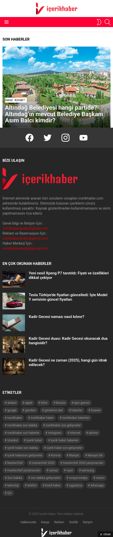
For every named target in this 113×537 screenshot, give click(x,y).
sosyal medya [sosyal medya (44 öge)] (78, 478)
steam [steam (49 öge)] (100, 478)
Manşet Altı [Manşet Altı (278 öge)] (95, 455)
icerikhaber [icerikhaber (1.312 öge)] (14, 418)
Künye (45, 522)
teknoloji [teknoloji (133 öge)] (12, 485)
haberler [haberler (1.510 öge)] (77, 410)
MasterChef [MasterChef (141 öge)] (15, 463)
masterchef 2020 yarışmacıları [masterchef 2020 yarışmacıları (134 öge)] (83, 463)
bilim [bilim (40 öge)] (44, 403)
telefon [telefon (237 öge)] (31, 485)
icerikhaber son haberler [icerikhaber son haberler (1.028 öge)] (23, 433)
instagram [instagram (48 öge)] (55, 433)
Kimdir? (19, 100)
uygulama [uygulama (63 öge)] (75, 485)
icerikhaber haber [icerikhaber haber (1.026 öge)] (42, 418)
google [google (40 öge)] (11, 410)
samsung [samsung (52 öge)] (88, 470)
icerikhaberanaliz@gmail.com (25, 228)
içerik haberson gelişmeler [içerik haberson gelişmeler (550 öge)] (24, 455)
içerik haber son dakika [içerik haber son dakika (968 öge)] (22, 448)
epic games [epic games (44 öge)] (82, 403)
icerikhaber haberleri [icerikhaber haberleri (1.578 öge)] (75, 418)
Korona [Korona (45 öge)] (55, 455)
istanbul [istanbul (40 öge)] (12, 440)
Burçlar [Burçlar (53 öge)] (61, 403)
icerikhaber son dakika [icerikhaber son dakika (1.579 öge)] (22, 425)
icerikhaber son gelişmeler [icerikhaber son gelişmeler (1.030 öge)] (63, 425)
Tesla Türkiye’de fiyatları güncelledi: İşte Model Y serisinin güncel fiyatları (68, 297)
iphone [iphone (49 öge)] (93, 433)
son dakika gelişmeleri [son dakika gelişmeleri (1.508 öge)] (45, 478)
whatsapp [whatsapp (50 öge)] (97, 485)
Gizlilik (73, 522)
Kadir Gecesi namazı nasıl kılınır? (56, 316)
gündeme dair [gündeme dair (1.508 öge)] (53, 410)
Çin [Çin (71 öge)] (9, 493)
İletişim (88, 522)
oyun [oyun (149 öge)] (69, 470)
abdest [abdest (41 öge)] (11, 403)
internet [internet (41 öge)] (75, 433)
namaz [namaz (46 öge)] (53, 470)
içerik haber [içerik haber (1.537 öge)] (34, 440)
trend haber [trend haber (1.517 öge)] (52, 485)
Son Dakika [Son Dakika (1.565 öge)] (14, 478)
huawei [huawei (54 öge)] (95, 410)
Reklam (59, 522)
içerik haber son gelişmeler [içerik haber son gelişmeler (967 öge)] (64, 448)
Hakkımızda (28, 522)
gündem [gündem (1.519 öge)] (30, 410)
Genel (8, 100)
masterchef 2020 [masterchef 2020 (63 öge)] (43, 463)
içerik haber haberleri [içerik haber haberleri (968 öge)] (64, 440)
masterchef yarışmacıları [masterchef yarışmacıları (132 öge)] (23, 470)
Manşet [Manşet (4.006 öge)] (74, 455)
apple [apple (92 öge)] (28, 403)
